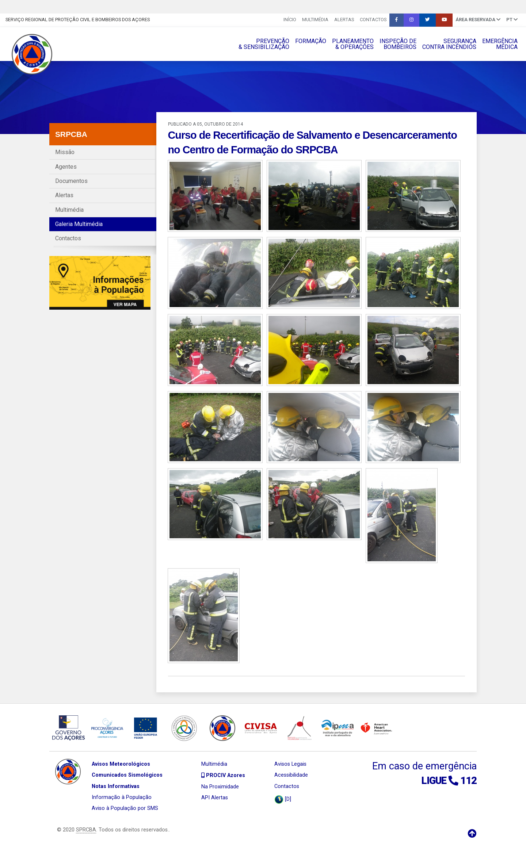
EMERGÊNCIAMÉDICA (500, 44)
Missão (65, 152)
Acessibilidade (291, 775)
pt (512, 19)
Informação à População (122, 797)
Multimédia (315, 19)
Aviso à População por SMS (125, 808)
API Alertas (214, 798)
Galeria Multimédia (79, 224)
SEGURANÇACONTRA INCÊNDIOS (449, 44)
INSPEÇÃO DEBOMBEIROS (398, 44)
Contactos (373, 19)
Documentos (71, 180)
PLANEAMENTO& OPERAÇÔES (353, 44)
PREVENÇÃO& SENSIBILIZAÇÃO (264, 44)
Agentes (66, 166)
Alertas (344, 19)
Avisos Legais (290, 764)
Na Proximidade (220, 787)
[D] (282, 799)
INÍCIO (289, 19)
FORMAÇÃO (310, 41)
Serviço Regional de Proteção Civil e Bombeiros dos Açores (77, 19)
